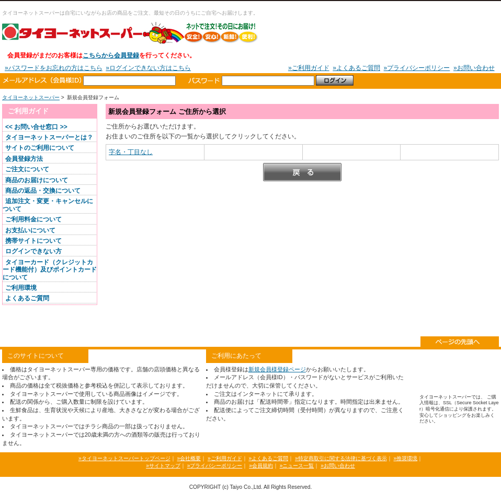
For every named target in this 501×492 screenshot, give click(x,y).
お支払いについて (30, 230)
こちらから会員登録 (111, 55)
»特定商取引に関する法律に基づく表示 (341, 458)
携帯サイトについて (33, 240)
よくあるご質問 (27, 298)
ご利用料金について (33, 219)
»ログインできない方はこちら (148, 68)
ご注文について (27, 169)
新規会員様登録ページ (277, 369)
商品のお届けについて (36, 180)
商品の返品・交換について (43, 190)
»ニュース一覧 (297, 465)
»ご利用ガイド (308, 68)
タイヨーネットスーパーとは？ (49, 137)
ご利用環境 (21, 287)
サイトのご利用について (39, 147)
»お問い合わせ (474, 68)
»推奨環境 (405, 458)
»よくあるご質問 (356, 68)
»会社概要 (189, 458)
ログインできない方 (33, 251)
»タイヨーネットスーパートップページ (124, 458)
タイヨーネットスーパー (130, 32)
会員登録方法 (24, 158)
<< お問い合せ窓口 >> (36, 127)
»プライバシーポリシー (417, 68)
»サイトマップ (163, 465)
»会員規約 (261, 465)
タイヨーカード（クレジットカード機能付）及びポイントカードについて (50, 270)
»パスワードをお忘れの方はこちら (54, 68)
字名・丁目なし (131, 152)
